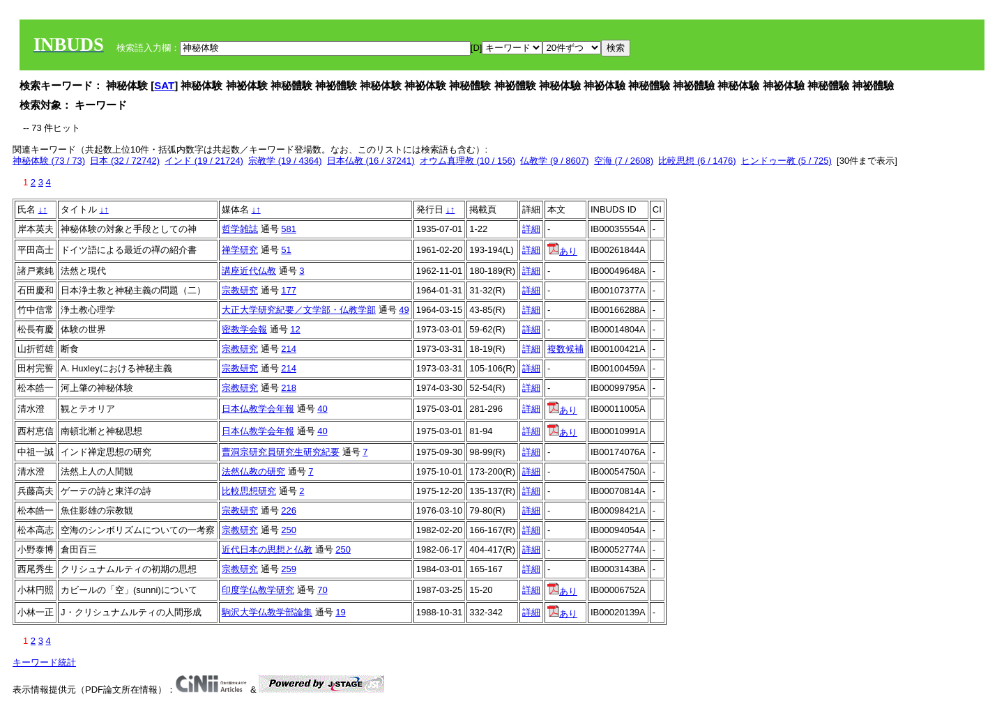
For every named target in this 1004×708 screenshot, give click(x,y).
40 (322, 408)
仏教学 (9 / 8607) (554, 160)
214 (288, 349)
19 (340, 612)
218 (288, 388)
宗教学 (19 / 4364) (285, 160)
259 (288, 569)
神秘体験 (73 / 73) (49, 160)
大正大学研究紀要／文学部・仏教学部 (299, 310)
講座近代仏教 (249, 271)
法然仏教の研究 (253, 471)
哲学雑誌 (240, 229)
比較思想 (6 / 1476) (697, 160)
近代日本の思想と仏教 (267, 549)
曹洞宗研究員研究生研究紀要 (281, 452)
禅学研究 (240, 250)
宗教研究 (240, 290)
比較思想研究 (249, 491)
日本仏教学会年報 (258, 408)
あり (562, 251)
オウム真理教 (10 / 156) (467, 160)
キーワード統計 (44, 662)
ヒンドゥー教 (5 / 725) (786, 160)
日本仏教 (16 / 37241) (371, 160)
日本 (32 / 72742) (125, 160)
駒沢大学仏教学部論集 (267, 612)
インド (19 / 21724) (204, 160)
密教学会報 (244, 329)
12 (295, 329)
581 (288, 229)
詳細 (531, 229)
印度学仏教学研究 (258, 590)
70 (322, 590)
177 (288, 290)
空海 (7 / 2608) (623, 160)
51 (286, 250)
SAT (164, 85)
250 (288, 530)
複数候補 (565, 349)
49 (404, 310)
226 (288, 510)
